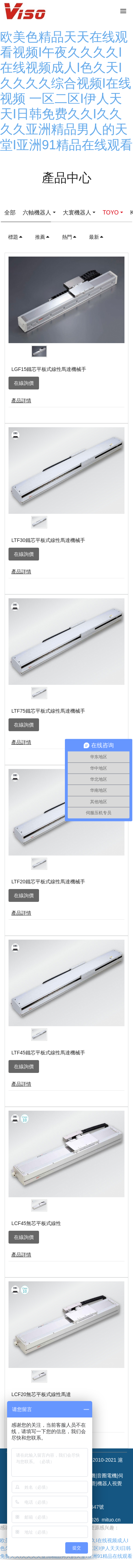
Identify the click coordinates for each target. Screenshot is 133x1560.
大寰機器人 (77, 213)
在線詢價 (24, 383)
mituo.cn (111, 1520)
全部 (10, 213)
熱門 (69, 237)
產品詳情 (21, 400)
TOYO (110, 213)
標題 (15, 237)
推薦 (42, 237)
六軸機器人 (37, 213)
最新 (96, 237)
